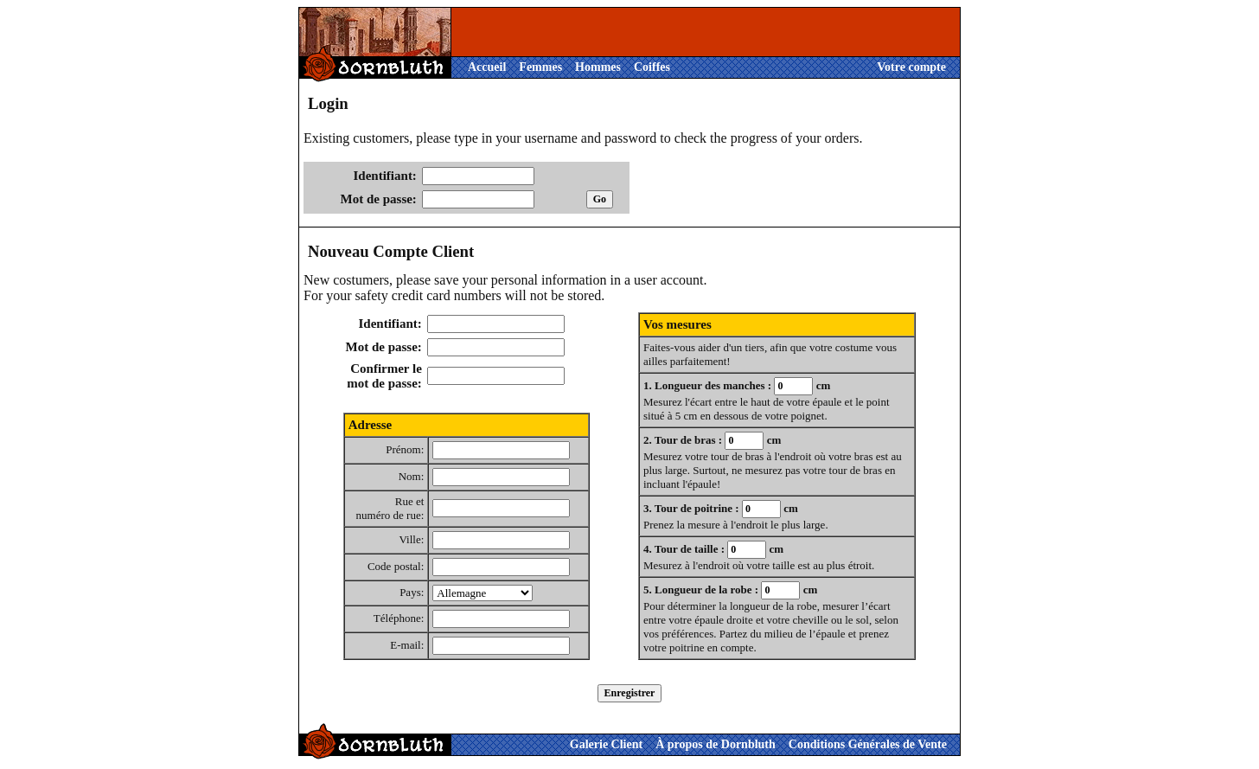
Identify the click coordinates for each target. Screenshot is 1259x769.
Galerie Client (606, 744)
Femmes (540, 67)
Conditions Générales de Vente (868, 744)
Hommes (598, 67)
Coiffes (652, 67)
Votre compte (911, 67)
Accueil (487, 67)
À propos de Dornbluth (715, 744)
